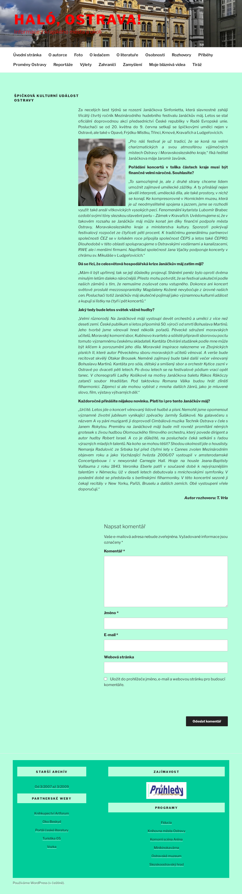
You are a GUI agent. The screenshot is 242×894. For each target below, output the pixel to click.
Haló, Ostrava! (78, 20)
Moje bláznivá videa (167, 64)
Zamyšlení (132, 64)
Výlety (86, 64)
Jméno (111, 613)
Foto (78, 55)
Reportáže (63, 64)
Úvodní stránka (27, 55)
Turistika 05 (52, 838)
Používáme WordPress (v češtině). (39, 883)
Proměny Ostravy (29, 64)
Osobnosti (155, 55)
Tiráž (197, 64)
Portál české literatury (51, 830)
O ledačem (99, 55)
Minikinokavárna (166, 848)
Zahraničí (107, 64)
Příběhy (205, 55)
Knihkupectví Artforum (51, 813)
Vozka (51, 847)
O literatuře (127, 55)
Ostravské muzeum (166, 856)
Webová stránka (119, 657)
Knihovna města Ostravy (166, 831)
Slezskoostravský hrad (166, 864)
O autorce (57, 55)
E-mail (111, 635)
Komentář (114, 551)
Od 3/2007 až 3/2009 (52, 786)
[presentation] (140, 702)
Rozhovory (181, 55)
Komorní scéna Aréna (166, 839)
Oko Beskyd (52, 821)
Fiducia (166, 822)
